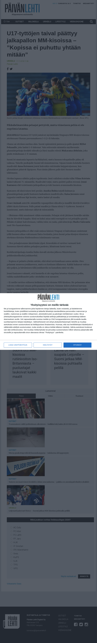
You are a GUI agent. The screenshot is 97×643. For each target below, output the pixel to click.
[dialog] (48, 321)
